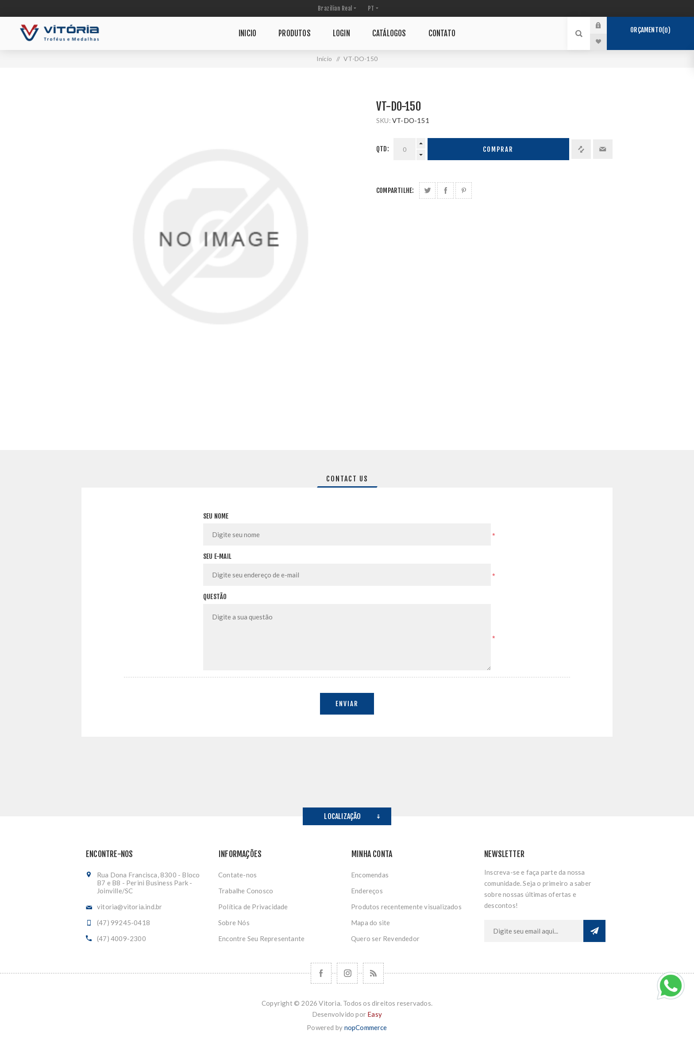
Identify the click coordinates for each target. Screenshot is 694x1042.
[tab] (347, 479)
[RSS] (373, 973)
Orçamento (650, 30)
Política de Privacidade (253, 907)
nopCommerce (365, 1027)
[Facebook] (321, 973)
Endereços (367, 891)
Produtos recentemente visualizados (406, 907)
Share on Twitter (427, 190)
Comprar (498, 149)
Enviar (347, 704)
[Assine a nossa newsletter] (533, 931)
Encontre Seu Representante (261, 938)
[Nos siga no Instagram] (347, 973)
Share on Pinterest (463, 190)
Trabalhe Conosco (245, 891)
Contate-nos (237, 875)
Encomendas (370, 875)
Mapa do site (370, 923)
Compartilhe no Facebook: (445, 190)
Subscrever (594, 931)
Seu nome (216, 516)
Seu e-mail (217, 556)
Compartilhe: (395, 190)
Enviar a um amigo (603, 149)
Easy (374, 1014)
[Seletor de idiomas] (372, 8)
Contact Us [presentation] (347, 478)
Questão (215, 596)
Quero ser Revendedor (385, 938)
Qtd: (382, 149)
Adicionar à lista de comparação (581, 149)
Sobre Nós (234, 923)
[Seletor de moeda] (336, 8)
